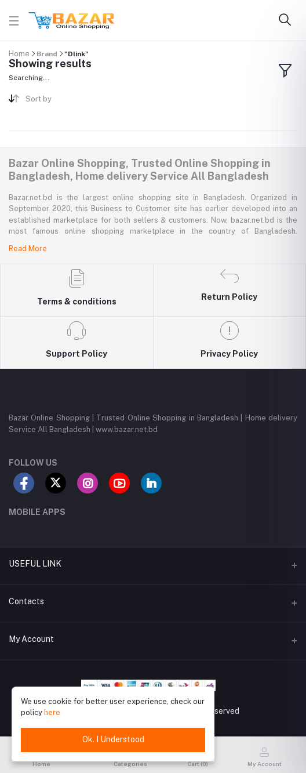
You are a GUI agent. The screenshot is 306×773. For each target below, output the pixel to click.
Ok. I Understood (113, 739)
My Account (31, 639)
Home (19, 53)
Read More (28, 248)
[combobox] (85, 101)
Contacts (26, 601)
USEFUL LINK (35, 563)
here (52, 712)
